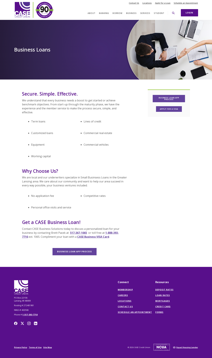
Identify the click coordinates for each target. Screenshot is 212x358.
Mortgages (162, 301)
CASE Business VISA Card (93, 237)
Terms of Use (35, 347)
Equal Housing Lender (187, 347)
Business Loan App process (172, 99)
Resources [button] (162, 282)
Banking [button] (104, 13)
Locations (147, 3)
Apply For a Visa (171, 109)
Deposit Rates (164, 289)
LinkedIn (35, 323)
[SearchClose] (173, 13)
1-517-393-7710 (30, 314)
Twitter (22, 323)
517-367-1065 (78, 233)
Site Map (47, 347)
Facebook (15, 323)
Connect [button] (123, 282)
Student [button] (159, 13)
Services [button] (145, 13)
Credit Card (163, 306)
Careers (123, 295)
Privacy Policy (20, 347)
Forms (159, 312)
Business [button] (131, 13)
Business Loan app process (77, 251)
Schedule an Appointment (186, 3)
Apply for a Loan (162, 3)
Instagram (29, 323)
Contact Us (134, 3)
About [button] (91, 13)
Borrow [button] (117, 13)
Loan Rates (162, 295)
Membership (125, 289)
